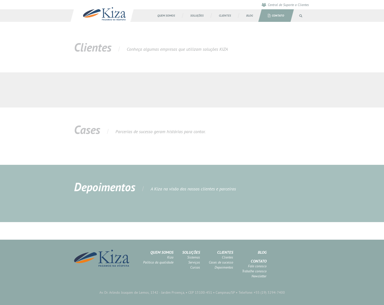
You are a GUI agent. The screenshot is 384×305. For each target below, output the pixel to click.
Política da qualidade (158, 262)
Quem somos (166, 15)
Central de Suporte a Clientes (288, 5)
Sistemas (193, 257)
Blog (262, 252)
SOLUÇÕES (197, 15)
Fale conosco (257, 266)
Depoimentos (224, 267)
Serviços (194, 262)
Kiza (170, 257)
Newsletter (259, 276)
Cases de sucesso (221, 262)
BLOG (249, 15)
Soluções (191, 252)
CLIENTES (225, 15)
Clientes (225, 252)
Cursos (195, 267)
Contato (278, 15)
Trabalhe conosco (254, 271)
